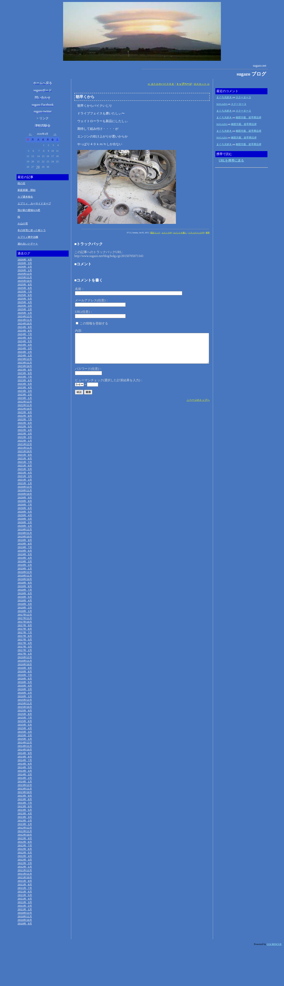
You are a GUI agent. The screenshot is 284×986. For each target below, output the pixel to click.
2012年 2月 (25, 897)
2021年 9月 (25, 466)
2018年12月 (25, 589)
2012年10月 (25, 867)
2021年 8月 (25, 469)
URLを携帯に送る (231, 160)
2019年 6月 (25, 567)
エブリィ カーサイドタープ (34, 203)
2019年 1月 (25, 586)
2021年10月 (25, 462)
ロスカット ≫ (202, 83)
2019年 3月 (25, 578)
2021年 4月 (25, 484)
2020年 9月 (25, 511)
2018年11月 (25, 593)
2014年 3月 (25, 803)
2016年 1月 (25, 720)
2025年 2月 (25, 312)
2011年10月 (25, 912)
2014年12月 (25, 769)
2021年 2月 (25, 492)
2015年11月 (25, 728)
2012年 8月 (25, 874)
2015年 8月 (25, 739)
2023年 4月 (25, 394)
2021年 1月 (25, 496)
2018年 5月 (25, 616)
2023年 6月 (25, 387)
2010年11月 (25, 953)
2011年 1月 (25, 945)
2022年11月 (25, 413)
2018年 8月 (25, 604)
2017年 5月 (25, 661)
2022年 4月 (25, 439)
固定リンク (155, 233)
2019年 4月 (25, 574)
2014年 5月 (25, 795)
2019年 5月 (25, 571)
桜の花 (21, 183)
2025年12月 (25, 275)
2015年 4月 (25, 754)
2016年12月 (25, 679)
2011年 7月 (25, 923)
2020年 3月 (25, 533)
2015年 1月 (25, 765)
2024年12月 (25, 320)
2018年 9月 (25, 601)
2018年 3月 (25, 623)
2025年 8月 (25, 290)
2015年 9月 (25, 735)
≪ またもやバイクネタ (161, 83)
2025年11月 (25, 278)
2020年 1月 (25, 541)
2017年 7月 (25, 653)
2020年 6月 (25, 522)
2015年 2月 (25, 762)
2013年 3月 (25, 848)
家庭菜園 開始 (27, 190)
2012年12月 (25, 859)
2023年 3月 (25, 398)
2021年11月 (25, 458)
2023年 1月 (25, 406)
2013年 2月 (25, 852)
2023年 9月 (25, 376)
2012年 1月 (25, 900)
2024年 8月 (25, 334)
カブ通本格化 (25, 196)
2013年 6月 (25, 837)
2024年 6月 (25, 342)
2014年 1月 (25, 810)
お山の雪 (23, 223)
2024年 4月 (25, 349)
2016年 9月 (25, 691)
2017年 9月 (25, 646)
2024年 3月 (25, 353)
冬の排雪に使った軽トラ (32, 230)
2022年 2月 (25, 447)
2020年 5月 (25, 526)
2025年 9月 (25, 286)
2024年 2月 (25, 357)
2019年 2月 (25, 582)
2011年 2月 (25, 942)
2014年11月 (25, 773)
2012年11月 (25, 863)
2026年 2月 (25, 267)
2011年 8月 (25, 919)
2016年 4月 (25, 709)
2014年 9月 (25, 780)
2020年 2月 (25, 537)
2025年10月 (25, 282)
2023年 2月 (25, 402)
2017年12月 (25, 634)
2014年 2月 (25, 807)
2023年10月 (25, 372)
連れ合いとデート (28, 243)
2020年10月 (25, 507)
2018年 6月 (25, 612)
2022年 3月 (25, 443)
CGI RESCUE (274, 981)
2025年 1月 (25, 316)
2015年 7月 (25, 743)
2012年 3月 (25, 893)
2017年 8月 (25, 649)
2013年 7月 (25, 833)
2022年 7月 (25, 428)
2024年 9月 (25, 331)
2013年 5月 (25, 840)
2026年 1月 (25, 271)
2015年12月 (25, 724)
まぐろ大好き (224, 97)
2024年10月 (25, 327)
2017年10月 (25, 642)
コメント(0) (167, 233)
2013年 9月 (25, 825)
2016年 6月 (25, 702)
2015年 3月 (25, 758)
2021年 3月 (25, 488)
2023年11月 (25, 368)
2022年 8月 (25, 424)
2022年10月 (25, 417)
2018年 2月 (25, 627)
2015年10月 (25, 732)
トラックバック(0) (196, 233)
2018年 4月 (25, 619)
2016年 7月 (25, 698)
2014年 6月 (25, 792)
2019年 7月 (25, 563)
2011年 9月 (25, 915)
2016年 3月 (25, 713)
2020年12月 (25, 499)
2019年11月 (25, 548)
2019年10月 (25, 552)
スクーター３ (243, 97)
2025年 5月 (25, 301)
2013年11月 (25, 818)
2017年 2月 (25, 672)
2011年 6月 (25, 927)
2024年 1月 (25, 361)
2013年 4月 (25, 844)
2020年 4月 (25, 529)
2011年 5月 (25, 930)
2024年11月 (25, 323)
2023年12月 (25, 364)
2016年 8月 (25, 694)
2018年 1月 (25, 631)
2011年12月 (25, 904)
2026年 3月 (25, 263)
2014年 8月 (25, 784)
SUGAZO (222, 104)
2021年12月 (25, 454)
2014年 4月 (25, 799)
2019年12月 (25, 544)
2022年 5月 (25, 436)
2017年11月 (25, 638)
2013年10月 (25, 822)
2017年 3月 (25, 668)
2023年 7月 (25, 383)
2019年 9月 (25, 556)
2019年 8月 (25, 559)
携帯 (208, 233)
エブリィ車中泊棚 (28, 237)
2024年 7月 (25, 338)
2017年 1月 (25, 676)
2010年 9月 (25, 960)
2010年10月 (25, 957)
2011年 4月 (25, 934)
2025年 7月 (25, 293)
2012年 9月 (25, 870)
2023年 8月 (25, 379)
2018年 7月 (25, 608)
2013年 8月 (25, 829)
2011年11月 (25, 908)
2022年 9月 (25, 421)
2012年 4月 (25, 889)
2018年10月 (25, 597)
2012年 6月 (25, 882)
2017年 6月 (25, 657)
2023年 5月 (25, 391)
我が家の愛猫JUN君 (29, 210)
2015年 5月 (25, 750)
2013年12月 (25, 814)
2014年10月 (25, 777)
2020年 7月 (25, 518)
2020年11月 (25, 503)
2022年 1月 (25, 451)
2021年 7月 (25, 473)
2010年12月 (25, 949)
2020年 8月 (25, 514)
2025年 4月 (25, 305)
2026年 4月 (25, 260)
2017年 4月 (25, 664)
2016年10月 (25, 687)
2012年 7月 (25, 878)
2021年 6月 (25, 477)
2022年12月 (25, 409)
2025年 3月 (25, 308)
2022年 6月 (25, 432)
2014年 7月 (25, 788)
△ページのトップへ (198, 399)
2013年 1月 (25, 855)
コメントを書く (180, 233)
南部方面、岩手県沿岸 (248, 117)
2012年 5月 (25, 885)
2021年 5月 (25, 481)
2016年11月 (25, 683)
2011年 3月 (25, 938)
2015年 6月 (25, 747)
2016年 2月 (25, 717)
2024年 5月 (25, 346)
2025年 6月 (25, 297)
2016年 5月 (25, 705)
